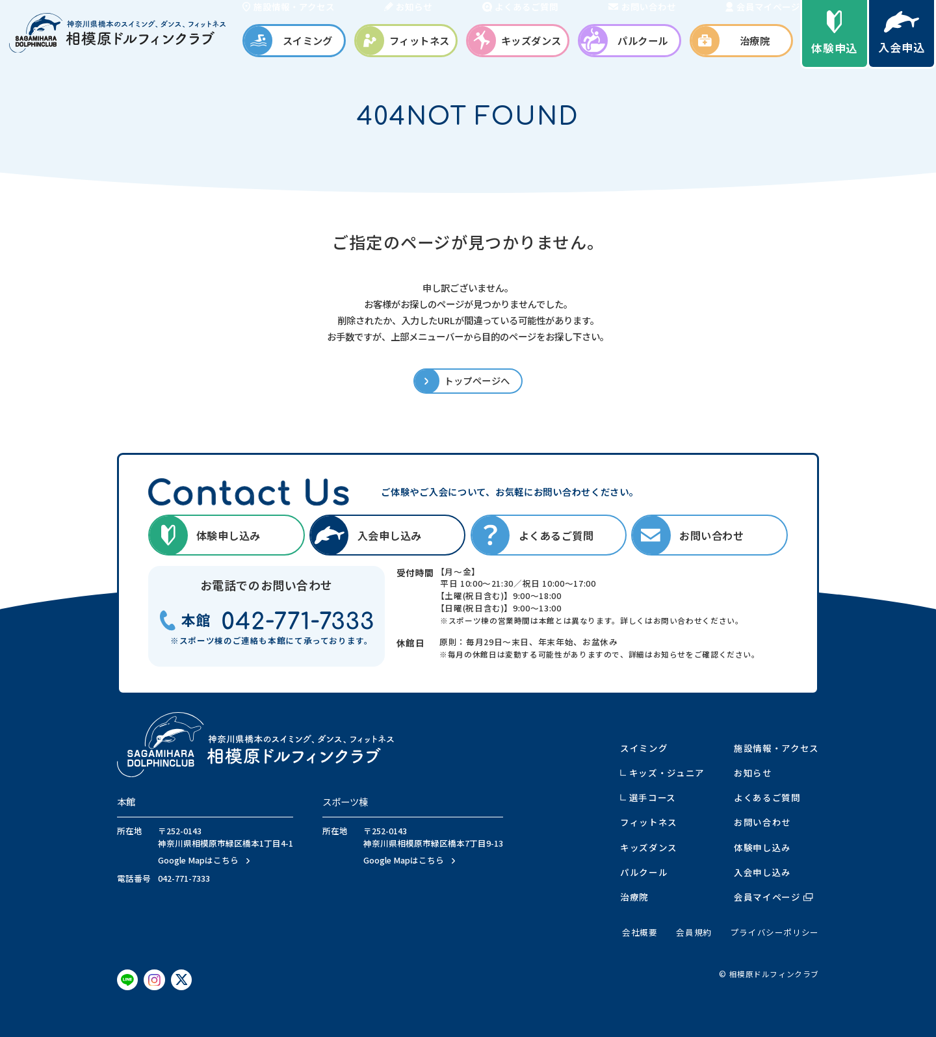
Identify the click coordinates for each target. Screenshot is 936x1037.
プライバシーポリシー (775, 932)
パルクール (644, 871)
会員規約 (694, 932)
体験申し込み (762, 847)
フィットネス (648, 821)
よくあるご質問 (767, 797)
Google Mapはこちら (198, 860)
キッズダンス (648, 847)
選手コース (652, 797)
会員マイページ (773, 896)
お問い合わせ (762, 821)
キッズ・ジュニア (667, 772)
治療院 (634, 896)
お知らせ (753, 772)
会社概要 (640, 932)
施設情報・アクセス (776, 747)
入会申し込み (762, 871)
